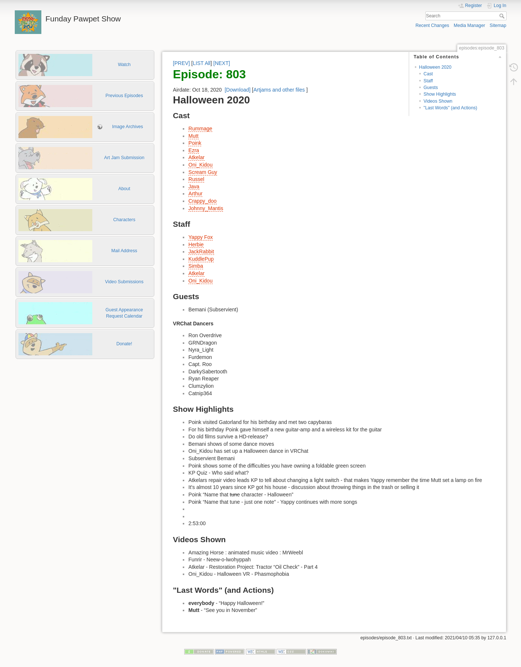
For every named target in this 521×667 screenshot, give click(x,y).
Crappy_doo (202, 201)
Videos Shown (438, 101)
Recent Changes (432, 25)
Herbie (195, 244)
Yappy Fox (200, 237)
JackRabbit (201, 251)
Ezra (193, 150)
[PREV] (181, 63)
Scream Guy (202, 172)
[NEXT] (221, 63)
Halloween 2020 (435, 67)
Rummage (200, 128)
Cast (428, 73)
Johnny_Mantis (205, 208)
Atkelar (196, 157)
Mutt (193, 136)
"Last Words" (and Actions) (450, 107)
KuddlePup (201, 259)
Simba (195, 266)
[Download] (237, 90)
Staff (428, 80)
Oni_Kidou (200, 165)
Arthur (195, 193)
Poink (194, 143)
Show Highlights (440, 94)
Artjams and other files (279, 90)
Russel (196, 179)
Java (193, 186)
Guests (431, 87)
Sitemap (498, 25)
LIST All (201, 63)
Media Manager (469, 25)
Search (502, 15)
